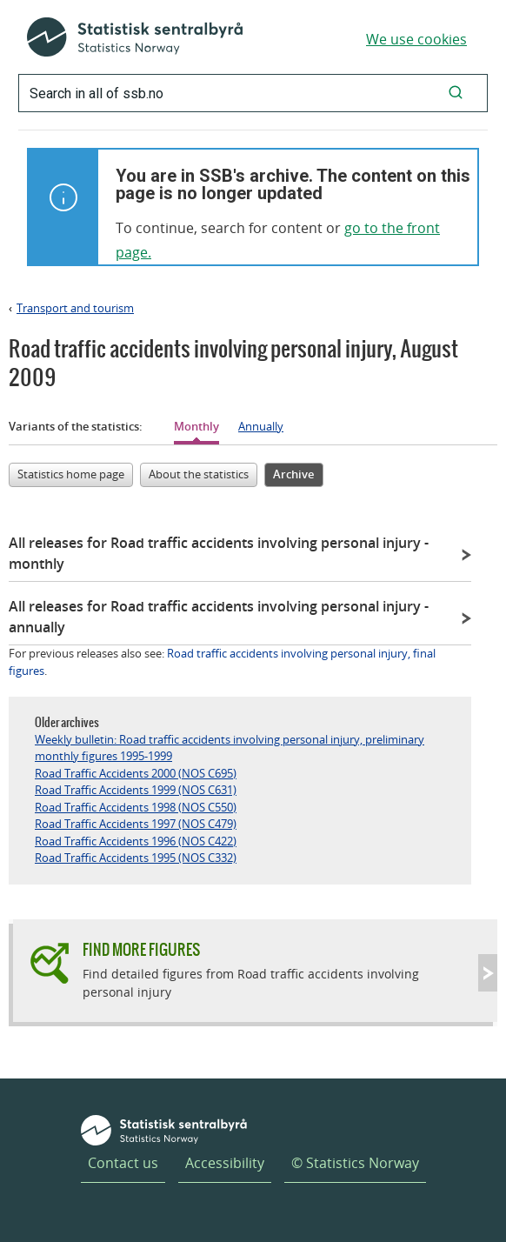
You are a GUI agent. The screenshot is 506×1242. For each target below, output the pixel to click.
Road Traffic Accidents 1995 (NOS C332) (135, 857)
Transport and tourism (75, 308)
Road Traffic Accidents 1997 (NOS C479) (135, 823)
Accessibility (224, 1162)
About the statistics (199, 474)
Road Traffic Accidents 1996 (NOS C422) (135, 841)
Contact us (123, 1162)
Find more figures (141, 949)
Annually (260, 426)
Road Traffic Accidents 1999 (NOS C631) (135, 790)
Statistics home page (70, 474)
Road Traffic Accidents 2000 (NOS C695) (135, 773)
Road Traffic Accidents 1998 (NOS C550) (135, 807)
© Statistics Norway (355, 1162)
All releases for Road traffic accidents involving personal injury (219, 553)
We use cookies (416, 39)
